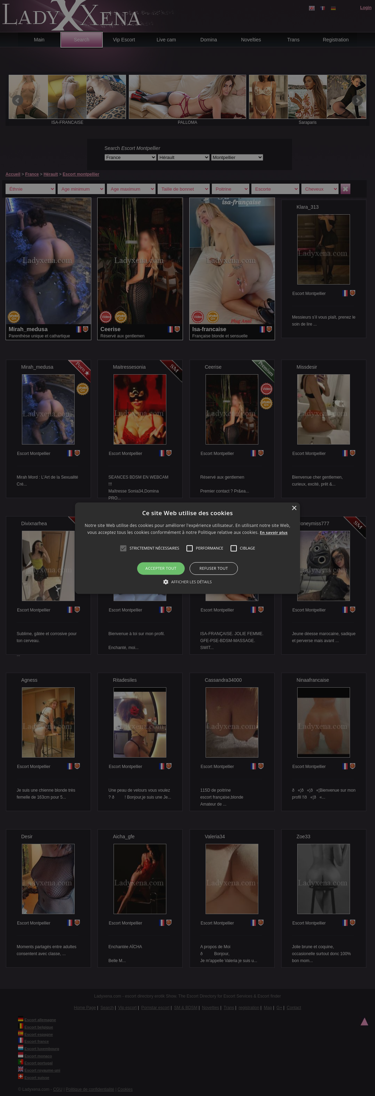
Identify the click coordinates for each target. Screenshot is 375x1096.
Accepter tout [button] (160, 568)
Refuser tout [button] (214, 568)
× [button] (294, 508)
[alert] (187, 548)
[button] (123, 548)
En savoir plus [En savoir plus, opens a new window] (274, 532)
